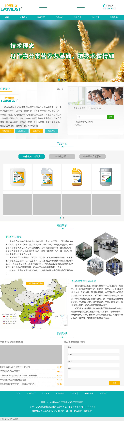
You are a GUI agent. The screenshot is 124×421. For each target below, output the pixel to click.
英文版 (69, 411)
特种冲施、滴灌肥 (32, 156)
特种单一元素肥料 (92, 156)
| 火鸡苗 (10, 419)
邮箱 (70, 354)
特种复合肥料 (62, 156)
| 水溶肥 (15, 419)
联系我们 (114, 17)
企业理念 (21, 131)
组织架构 (51, 131)
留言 (70, 368)
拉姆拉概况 (6, 131)
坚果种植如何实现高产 (10, 371)
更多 (59, 89)
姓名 (70, 347)
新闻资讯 (41, 17)
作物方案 (77, 17)
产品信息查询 (95, 108)
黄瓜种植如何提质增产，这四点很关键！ (18, 384)
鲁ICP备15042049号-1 (86, 407)
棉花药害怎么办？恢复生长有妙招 (15, 367)
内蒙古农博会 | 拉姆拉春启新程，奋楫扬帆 (18, 375)
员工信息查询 (79, 108)
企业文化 (36, 131)
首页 (7, 17)
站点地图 (78, 411)
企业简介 (23, 17)
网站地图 (88, 411)
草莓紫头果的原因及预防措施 (13, 380)
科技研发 (96, 17)
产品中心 (59, 17)
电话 (70, 361)
